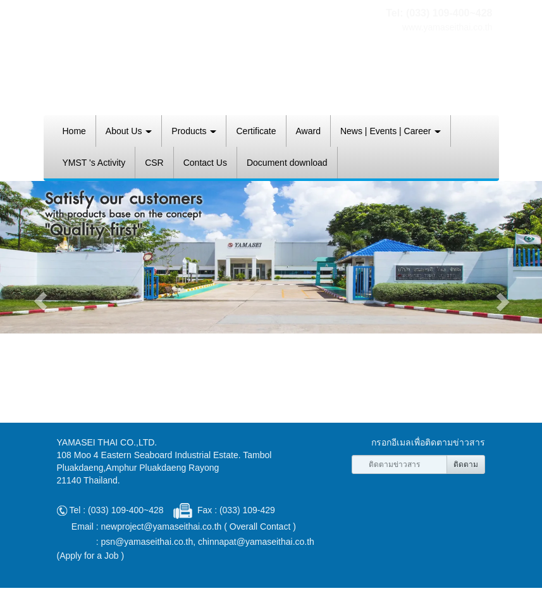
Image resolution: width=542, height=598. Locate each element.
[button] (41, 301)
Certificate (256, 131)
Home (74, 131)
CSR (154, 163)
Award (308, 131)
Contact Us (205, 163)
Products (193, 131)
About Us (129, 131)
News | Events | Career (390, 131)
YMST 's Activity (94, 163)
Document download (287, 163)
